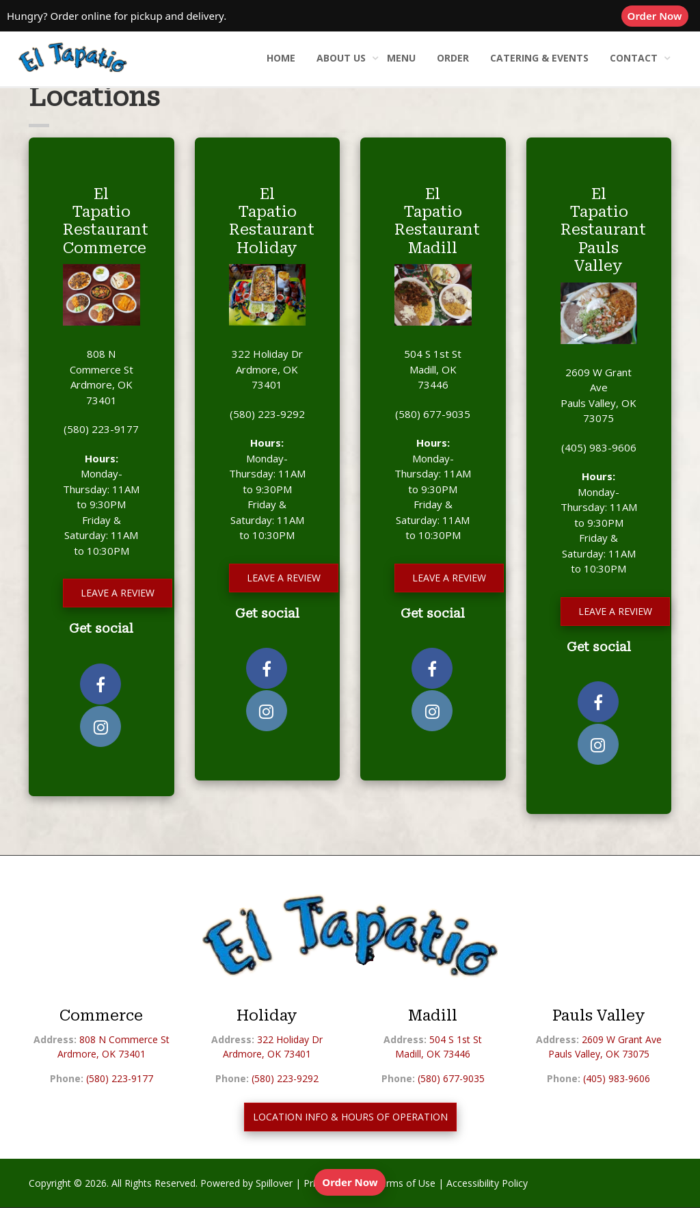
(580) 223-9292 (267, 414)
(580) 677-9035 (432, 414)
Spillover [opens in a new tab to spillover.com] (274, 1183)
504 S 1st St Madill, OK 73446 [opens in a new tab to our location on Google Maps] (432, 369)
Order (453, 57)
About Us (341, 57)
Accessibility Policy (487, 1183)
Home (281, 57)
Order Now (658, 15)
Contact (634, 57)
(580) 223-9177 (101, 429)
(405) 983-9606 (598, 447)
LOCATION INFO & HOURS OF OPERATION (350, 1116)
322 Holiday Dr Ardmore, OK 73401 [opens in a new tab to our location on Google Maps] (267, 369)
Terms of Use (405, 1183)
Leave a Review (117, 592)
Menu (401, 57)
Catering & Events (539, 57)
